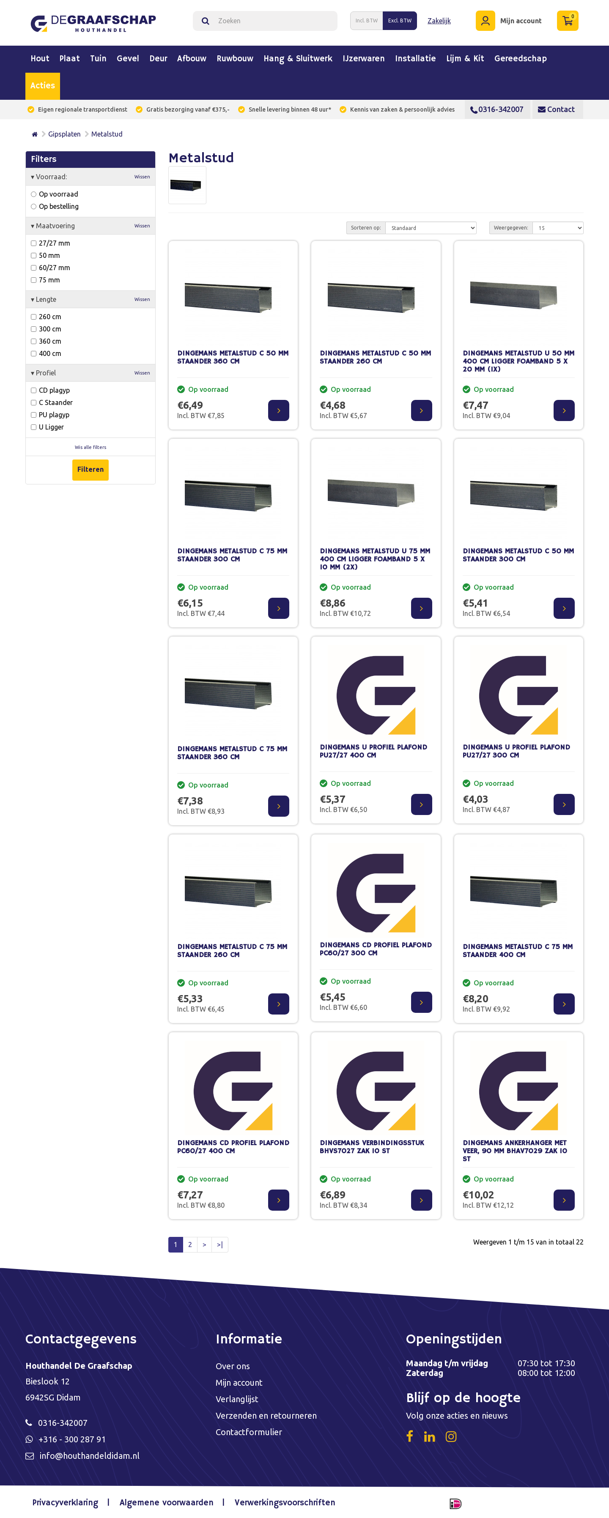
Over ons (233, 1366)
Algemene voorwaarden (167, 1503)
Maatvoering (90, 226)
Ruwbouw (235, 59)
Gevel (128, 59)
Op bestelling (55, 206)
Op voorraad (54, 194)
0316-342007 (497, 109)
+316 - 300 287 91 (72, 1439)
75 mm (45, 280)
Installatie (415, 59)
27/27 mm (50, 243)
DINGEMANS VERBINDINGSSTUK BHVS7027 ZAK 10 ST (372, 1147)
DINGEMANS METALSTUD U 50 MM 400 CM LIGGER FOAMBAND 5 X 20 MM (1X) (518, 361)
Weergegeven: (511, 227)
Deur (158, 59)
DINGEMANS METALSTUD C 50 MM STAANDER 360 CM (232, 357)
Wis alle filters (90, 447)
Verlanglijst (237, 1399)
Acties (42, 86)
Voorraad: (90, 177)
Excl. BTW (399, 20)
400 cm (46, 353)
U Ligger (47, 427)
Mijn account (239, 1382)
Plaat (70, 59)
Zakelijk (439, 21)
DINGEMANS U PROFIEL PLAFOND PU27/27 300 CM (516, 751)
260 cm (46, 316)
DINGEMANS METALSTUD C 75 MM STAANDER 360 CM (232, 753)
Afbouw (191, 59)
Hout (39, 59)
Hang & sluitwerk (297, 59)
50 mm (45, 255)
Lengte (90, 299)
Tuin (98, 59)
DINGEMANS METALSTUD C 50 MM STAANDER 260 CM (375, 357)
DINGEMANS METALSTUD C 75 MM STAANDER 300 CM (232, 555)
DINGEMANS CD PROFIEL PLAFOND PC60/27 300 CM (376, 949)
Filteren (90, 469)
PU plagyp (50, 414)
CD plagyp (50, 390)
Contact (556, 109)
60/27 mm (50, 267)
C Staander (52, 402)
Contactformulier (249, 1432)
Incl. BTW (367, 20)
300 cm (46, 329)
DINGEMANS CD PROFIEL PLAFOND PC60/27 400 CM (233, 1147)
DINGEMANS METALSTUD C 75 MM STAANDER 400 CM (518, 951)
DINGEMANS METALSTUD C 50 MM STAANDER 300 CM (518, 555)
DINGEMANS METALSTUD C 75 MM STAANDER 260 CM (232, 951)
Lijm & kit (465, 59)
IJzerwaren (364, 59)
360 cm (46, 341)
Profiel (90, 373)
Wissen (142, 176)
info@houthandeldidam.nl (90, 1456)
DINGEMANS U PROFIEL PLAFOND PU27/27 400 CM (373, 751)
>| (220, 1244)
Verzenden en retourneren (266, 1415)
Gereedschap (520, 59)
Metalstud (107, 134)
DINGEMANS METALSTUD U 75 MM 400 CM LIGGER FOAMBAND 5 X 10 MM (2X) (375, 559)
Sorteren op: (366, 227)
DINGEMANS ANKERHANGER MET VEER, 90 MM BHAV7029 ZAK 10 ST (515, 1151)
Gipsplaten (64, 134)
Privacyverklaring (65, 1503)
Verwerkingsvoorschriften (285, 1503)
